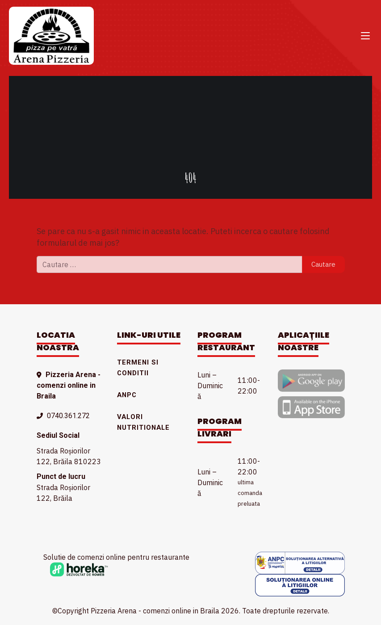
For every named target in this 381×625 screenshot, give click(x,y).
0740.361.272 (68, 415)
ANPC (127, 395)
